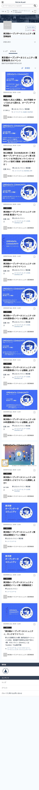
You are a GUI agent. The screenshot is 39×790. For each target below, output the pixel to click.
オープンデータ (18, 112)
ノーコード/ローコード (23, 648)
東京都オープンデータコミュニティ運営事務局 (21, 11)
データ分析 (27, 221)
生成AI (25, 112)
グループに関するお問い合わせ (12, 693)
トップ (4, 682)
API (31, 171)
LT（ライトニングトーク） (24, 649)
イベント (4, 688)
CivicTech (30, 112)
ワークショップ (11, 649)
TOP (3, 11)
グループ (8, 11)
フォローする (31, 27)
